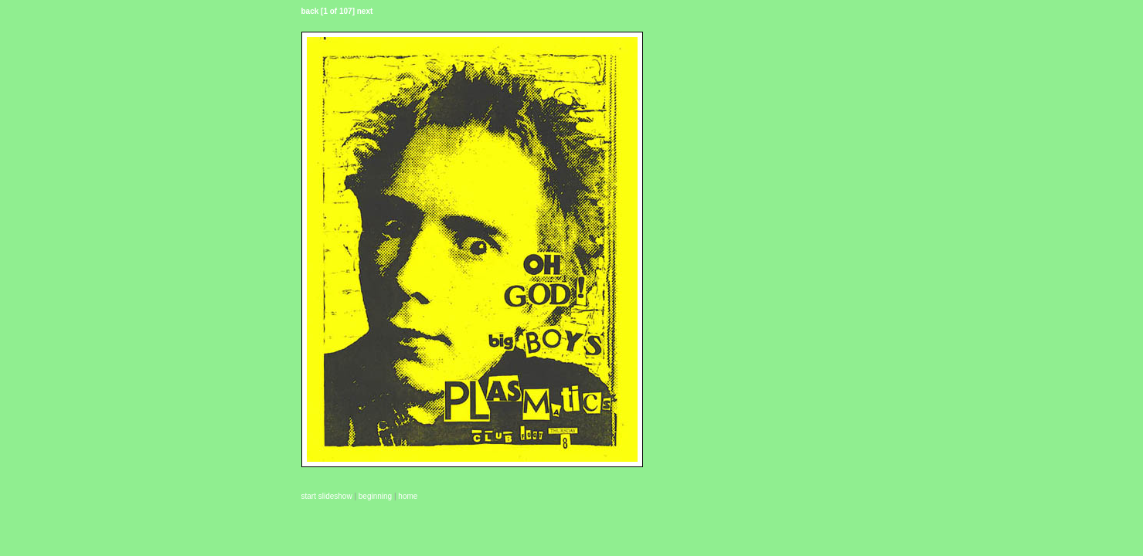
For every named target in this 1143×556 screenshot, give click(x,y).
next (365, 11)
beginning (375, 496)
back (310, 11)
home (407, 496)
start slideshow (326, 496)
